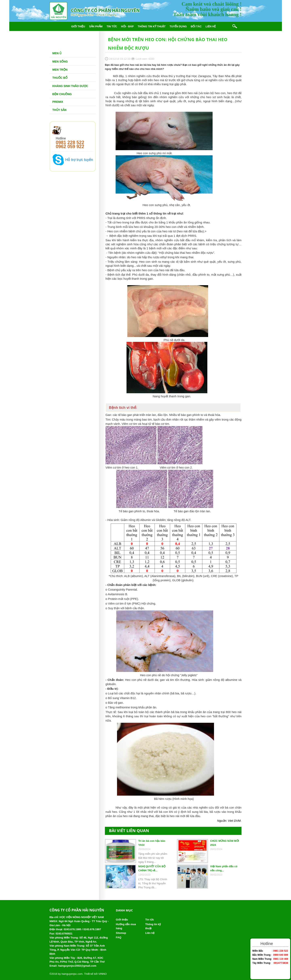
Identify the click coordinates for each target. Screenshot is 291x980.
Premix (57, 101)
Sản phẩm (96, 26)
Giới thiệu (78, 26)
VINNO (102, 973)
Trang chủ (59, 26)
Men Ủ (56, 53)
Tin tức (111, 26)
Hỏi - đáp (127, 26)
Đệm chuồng (62, 94)
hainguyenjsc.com (71, 973)
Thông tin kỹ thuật (152, 26)
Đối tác (196, 26)
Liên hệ (211, 26)
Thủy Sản (59, 110)
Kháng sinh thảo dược (70, 86)
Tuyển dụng (178, 26)
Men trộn (59, 69)
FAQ (118, 937)
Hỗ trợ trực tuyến (79, 160)
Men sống (60, 61)
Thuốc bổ (59, 77)
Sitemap (121, 932)
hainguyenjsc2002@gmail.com (77, 965)
